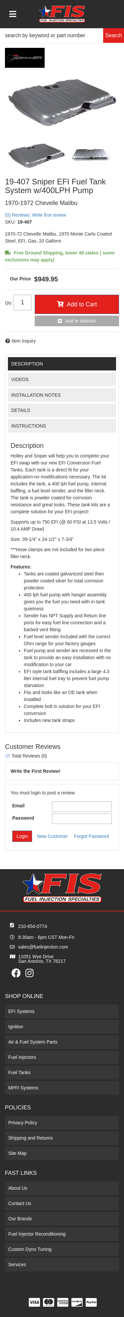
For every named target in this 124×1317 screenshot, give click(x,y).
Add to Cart (82, 304)
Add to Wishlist (80, 321)
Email (18, 805)
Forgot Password (91, 836)
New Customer (52, 836)
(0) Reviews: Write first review (35, 215)
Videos (20, 379)
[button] (62, 35)
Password (23, 818)
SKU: (10, 222)
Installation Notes (36, 395)
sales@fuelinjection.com (43, 947)
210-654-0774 (32, 926)
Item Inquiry (24, 341)
